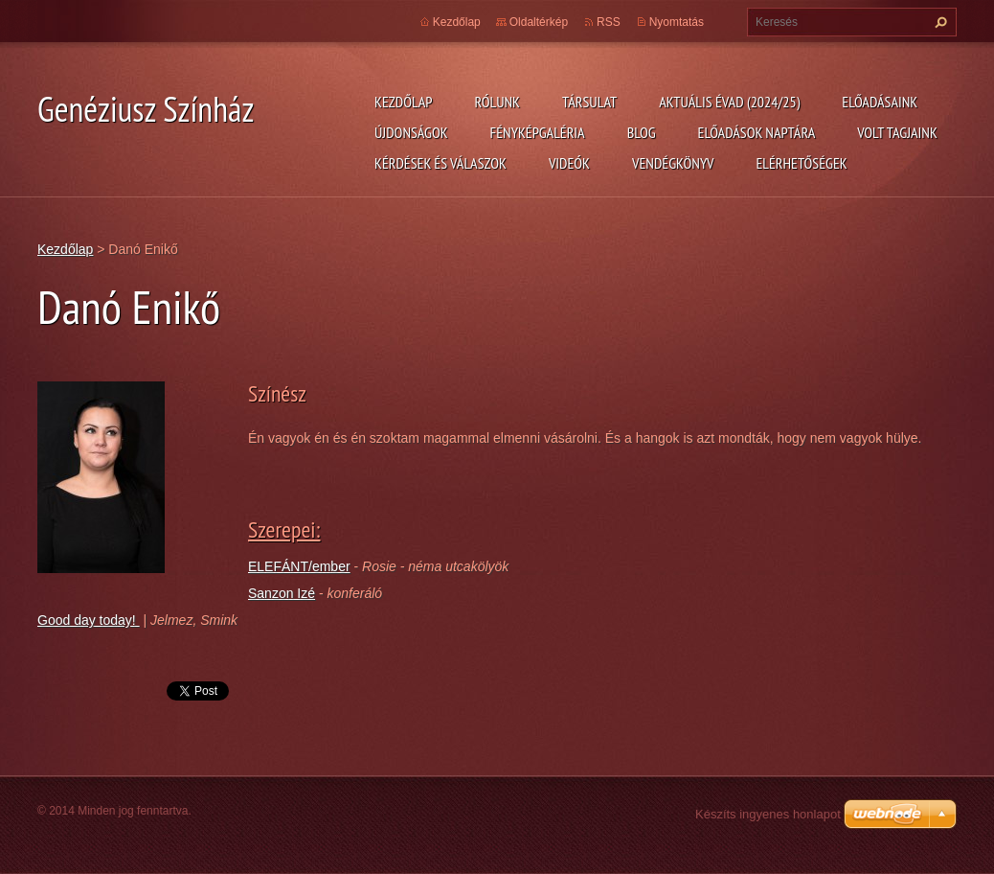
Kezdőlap (403, 101)
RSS (609, 22)
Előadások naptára (757, 132)
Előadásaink (879, 101)
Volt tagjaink (897, 132)
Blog (641, 132)
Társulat (589, 101)
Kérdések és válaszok (440, 162)
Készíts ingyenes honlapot (768, 814)
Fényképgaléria (537, 132)
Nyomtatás (676, 22)
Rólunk (497, 101)
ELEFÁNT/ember (299, 566)
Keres (938, 22)
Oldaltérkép (538, 22)
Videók (569, 162)
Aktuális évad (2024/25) (729, 101)
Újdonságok (411, 132)
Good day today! (88, 620)
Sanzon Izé (281, 593)
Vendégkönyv (673, 162)
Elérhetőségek (802, 162)
